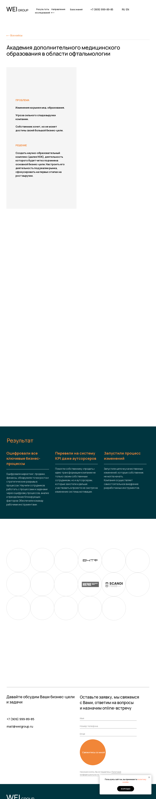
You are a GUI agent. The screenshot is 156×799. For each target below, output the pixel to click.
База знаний (76, 9)
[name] (108, 674)
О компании (68, 768)
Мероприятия (137, 772)
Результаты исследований (42, 11)
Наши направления (100, 768)
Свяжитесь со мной (93, 708)
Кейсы (93, 763)
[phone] (108, 682)
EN (127, 9)
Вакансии (67, 772)
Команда (94, 777)
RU (123, 9)
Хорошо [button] (125, 788)
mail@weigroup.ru (20, 683)
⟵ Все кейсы (14, 35)
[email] (108, 690)
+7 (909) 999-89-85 (101, 9)
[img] (145, 10)
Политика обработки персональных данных (25, 793)
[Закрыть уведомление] (149, 777)
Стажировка (96, 772)
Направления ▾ (58, 11)
